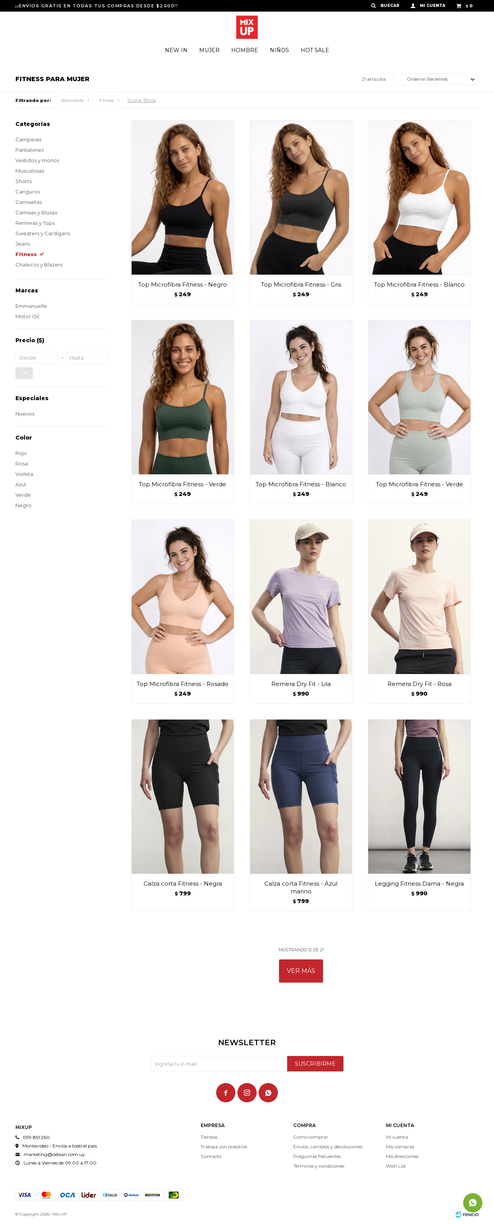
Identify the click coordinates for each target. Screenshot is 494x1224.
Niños (279, 50)
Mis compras (400, 1146)
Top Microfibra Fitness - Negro (182, 284)
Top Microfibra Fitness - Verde (182, 484)
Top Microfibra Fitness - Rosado (182, 684)
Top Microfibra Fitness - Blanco (419, 284)
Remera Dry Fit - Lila (301, 684)
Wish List (396, 1166)
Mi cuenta (397, 1137)
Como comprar (310, 1137)
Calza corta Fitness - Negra (183, 883)
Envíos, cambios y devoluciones (327, 1146)
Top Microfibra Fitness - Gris (301, 284)
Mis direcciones (402, 1156)
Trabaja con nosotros (224, 1146)
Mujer (209, 50)
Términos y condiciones (318, 1166)
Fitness (106, 100)
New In (176, 50)
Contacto (211, 1156)
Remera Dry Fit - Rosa (419, 684)
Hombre (244, 50)
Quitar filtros (141, 100)
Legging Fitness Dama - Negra (419, 883)
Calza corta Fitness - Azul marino (300, 887)
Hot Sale (315, 50)
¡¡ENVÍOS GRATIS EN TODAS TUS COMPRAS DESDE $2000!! (96, 5)
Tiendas (209, 1137)
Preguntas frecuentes (317, 1156)
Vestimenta (72, 100)
